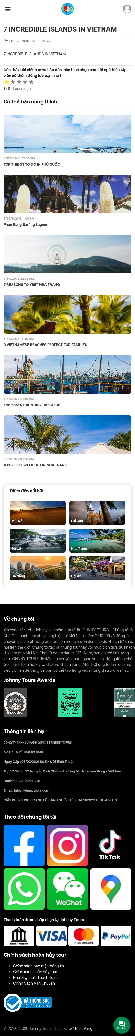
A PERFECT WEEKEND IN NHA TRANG (35, 465)
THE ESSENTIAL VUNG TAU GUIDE (32, 405)
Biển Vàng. (84, 1028)
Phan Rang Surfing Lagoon (26, 224)
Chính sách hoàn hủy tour (35, 971)
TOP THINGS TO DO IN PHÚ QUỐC (32, 164)
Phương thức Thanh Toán (35, 977)
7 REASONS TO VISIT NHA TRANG (32, 285)
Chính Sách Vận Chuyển (34, 983)
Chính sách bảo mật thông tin (38, 966)
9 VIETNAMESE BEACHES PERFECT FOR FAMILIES (45, 345)
